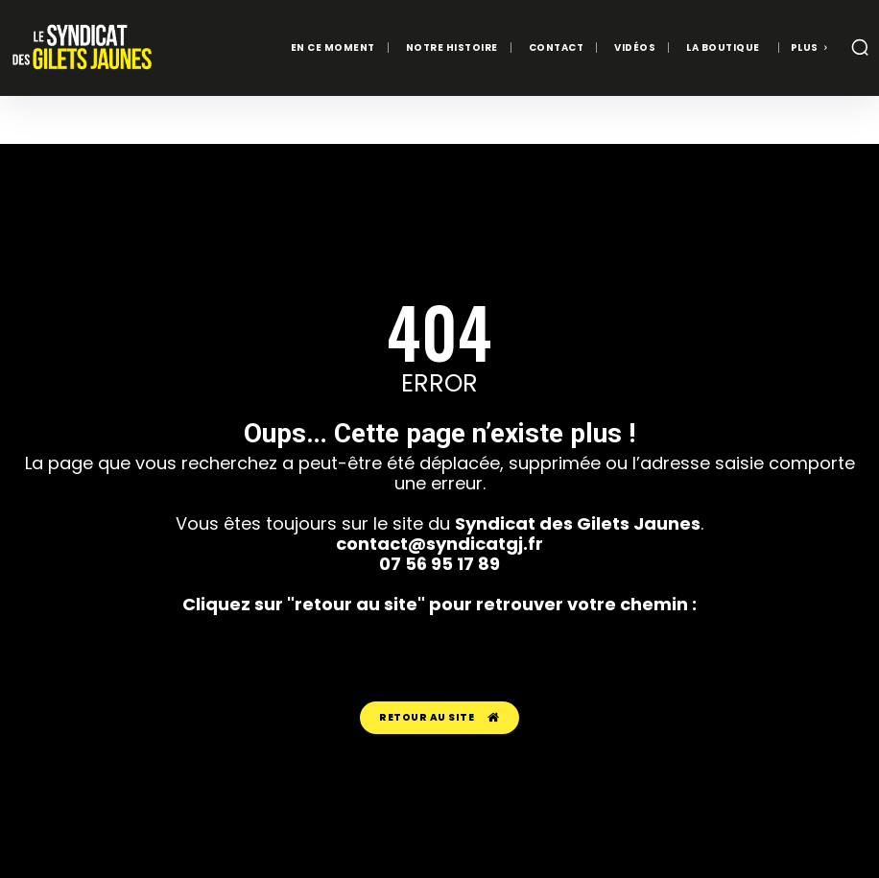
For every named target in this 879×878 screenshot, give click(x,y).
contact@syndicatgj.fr (439, 543)
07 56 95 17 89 (439, 563)
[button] (859, 47)
